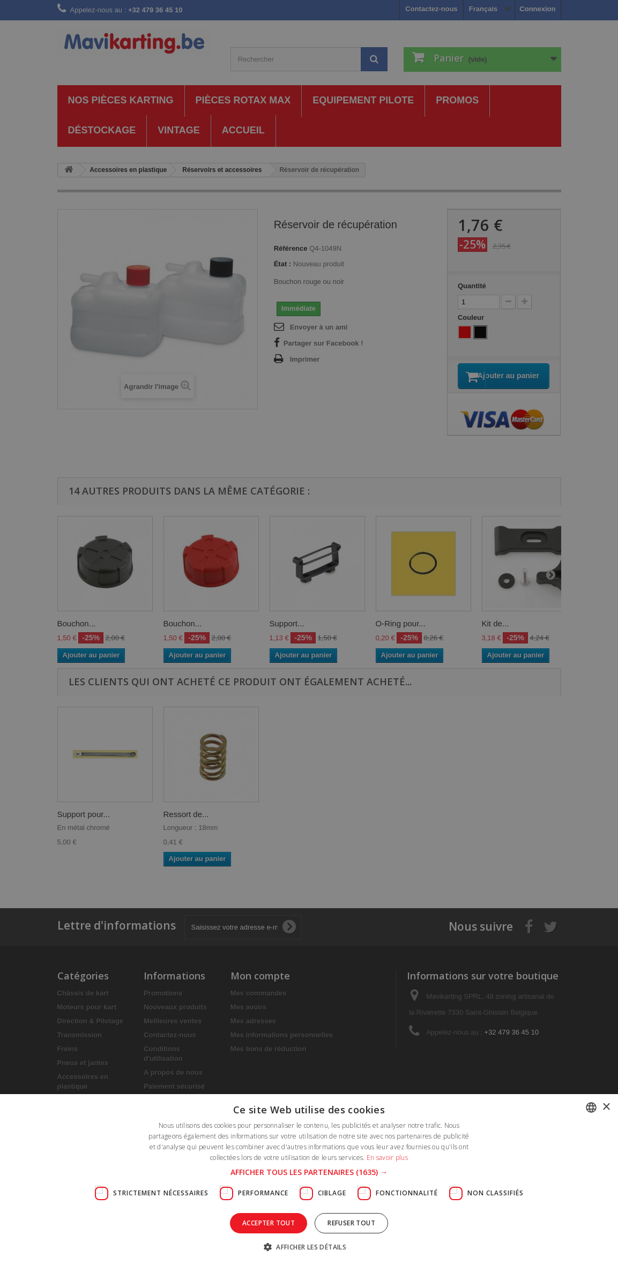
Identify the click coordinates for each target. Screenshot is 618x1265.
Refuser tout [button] (351, 1222)
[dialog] (309, 632)
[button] (309, 1172)
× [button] (606, 1107)
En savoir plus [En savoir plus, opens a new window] (387, 1157)
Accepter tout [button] (268, 1222)
